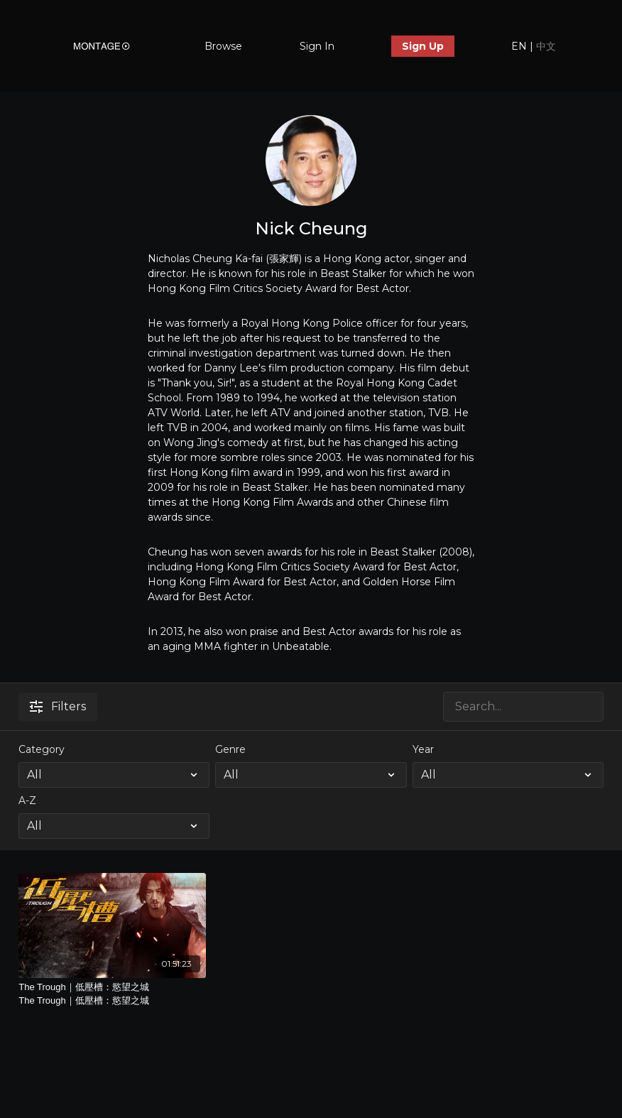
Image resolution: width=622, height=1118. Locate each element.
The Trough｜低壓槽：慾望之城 (112, 995)
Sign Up (423, 46)
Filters (58, 706)
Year (423, 749)
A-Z (27, 800)
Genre (230, 749)
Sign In (317, 46)
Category (41, 749)
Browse (223, 46)
